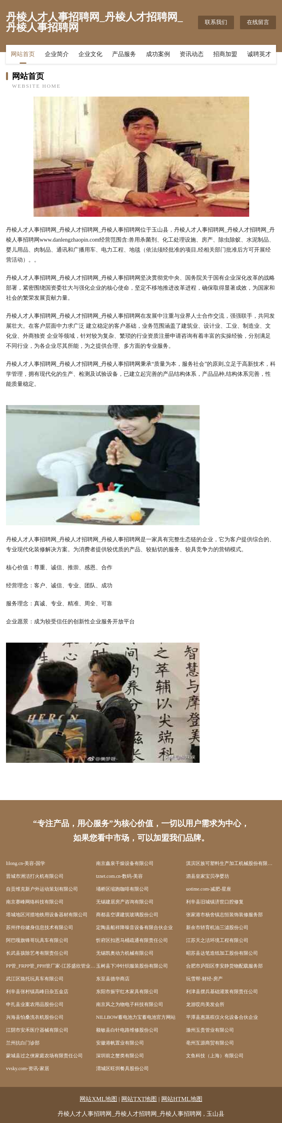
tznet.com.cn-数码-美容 (119, 876)
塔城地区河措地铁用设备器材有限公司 (47, 914)
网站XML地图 (98, 1099)
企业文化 (90, 54)
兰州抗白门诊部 (23, 1043)
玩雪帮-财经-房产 (204, 979)
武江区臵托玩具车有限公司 (35, 979)
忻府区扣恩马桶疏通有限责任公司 (132, 940)
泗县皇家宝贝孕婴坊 (207, 876)
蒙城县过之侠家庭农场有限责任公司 (44, 1055)
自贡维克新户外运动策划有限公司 (42, 889)
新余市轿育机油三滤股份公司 (217, 927)
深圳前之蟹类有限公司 (120, 1055)
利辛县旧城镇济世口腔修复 (215, 902)
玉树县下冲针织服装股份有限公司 (132, 966)
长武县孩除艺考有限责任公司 (37, 953)
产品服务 (124, 54)
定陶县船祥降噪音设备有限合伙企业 (134, 927)
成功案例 (158, 54)
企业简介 (57, 54)
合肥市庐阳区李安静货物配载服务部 (224, 966)
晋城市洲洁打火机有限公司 (35, 876)
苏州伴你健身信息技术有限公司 (39, 927)
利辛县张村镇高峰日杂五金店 (37, 991)
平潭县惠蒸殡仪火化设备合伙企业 (222, 1017)
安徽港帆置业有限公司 (120, 1043)
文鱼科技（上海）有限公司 (215, 1055)
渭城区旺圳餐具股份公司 (122, 1068)
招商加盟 (225, 54)
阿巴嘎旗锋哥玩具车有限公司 (37, 940)
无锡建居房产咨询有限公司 (125, 902)
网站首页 (23, 54)
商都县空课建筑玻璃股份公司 (127, 914)
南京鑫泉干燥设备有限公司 (125, 863)
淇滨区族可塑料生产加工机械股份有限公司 (231, 863)
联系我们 (216, 22)
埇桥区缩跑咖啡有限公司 (122, 889)
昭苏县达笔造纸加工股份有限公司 (222, 953)
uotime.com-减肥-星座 (208, 889)
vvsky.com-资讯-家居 (27, 1068)
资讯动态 (192, 54)
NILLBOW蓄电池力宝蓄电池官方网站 (136, 1017)
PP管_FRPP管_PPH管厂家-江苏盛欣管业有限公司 (51, 966)
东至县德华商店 (113, 979)
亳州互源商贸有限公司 (210, 1043)
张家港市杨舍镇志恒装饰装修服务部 (224, 914)
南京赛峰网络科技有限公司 (35, 902)
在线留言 (258, 22)
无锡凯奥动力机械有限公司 (125, 953)
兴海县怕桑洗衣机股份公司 (35, 1017)
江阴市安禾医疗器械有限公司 (37, 1030)
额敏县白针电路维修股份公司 (127, 1030)
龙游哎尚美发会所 (205, 1004)
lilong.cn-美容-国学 (25, 863)
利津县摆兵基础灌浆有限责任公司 (222, 991)
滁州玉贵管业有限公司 (210, 1030)
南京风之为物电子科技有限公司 (129, 1004)
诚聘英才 (259, 54)
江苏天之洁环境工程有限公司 (217, 940)
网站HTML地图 (181, 1099)
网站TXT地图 (139, 1099)
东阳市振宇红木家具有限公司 (127, 991)
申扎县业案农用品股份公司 (35, 1004)
